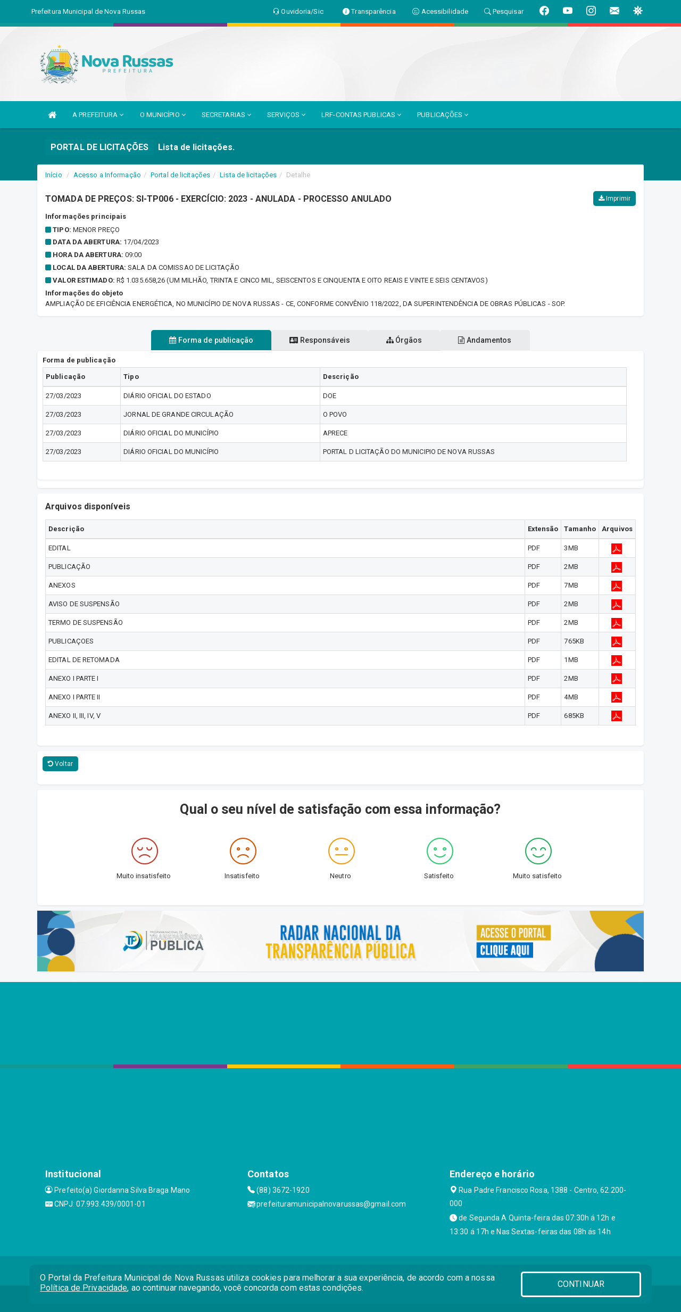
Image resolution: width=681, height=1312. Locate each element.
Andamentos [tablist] (498, 340)
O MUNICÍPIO (163, 115)
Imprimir (614, 198)
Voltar (60, 764)
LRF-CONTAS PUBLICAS (361, 115)
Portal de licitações (180, 175)
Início (53, 175)
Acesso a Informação (107, 175)
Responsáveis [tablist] (315, 340)
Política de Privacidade (83, 1288)
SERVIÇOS (286, 115)
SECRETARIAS (226, 115)
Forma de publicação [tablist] (198, 340)
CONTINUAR (581, 1284)
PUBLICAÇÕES (442, 115)
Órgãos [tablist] (409, 340)
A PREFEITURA (97, 115)
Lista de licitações (248, 175)
